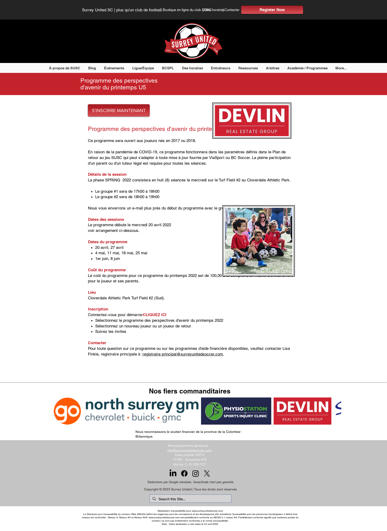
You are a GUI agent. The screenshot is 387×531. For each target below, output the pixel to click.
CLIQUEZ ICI (154, 314)
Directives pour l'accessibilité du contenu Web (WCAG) (116, 514)
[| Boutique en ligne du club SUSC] (186, 9)
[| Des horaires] (213, 9)
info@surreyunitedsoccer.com (189, 450)
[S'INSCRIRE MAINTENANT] (119, 110)
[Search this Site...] (190, 499)
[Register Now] (272, 10)
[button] (64, 68)
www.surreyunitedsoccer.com (207, 510)
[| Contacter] (231, 9)
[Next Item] (333, 411)
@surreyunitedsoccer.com (200, 354)
